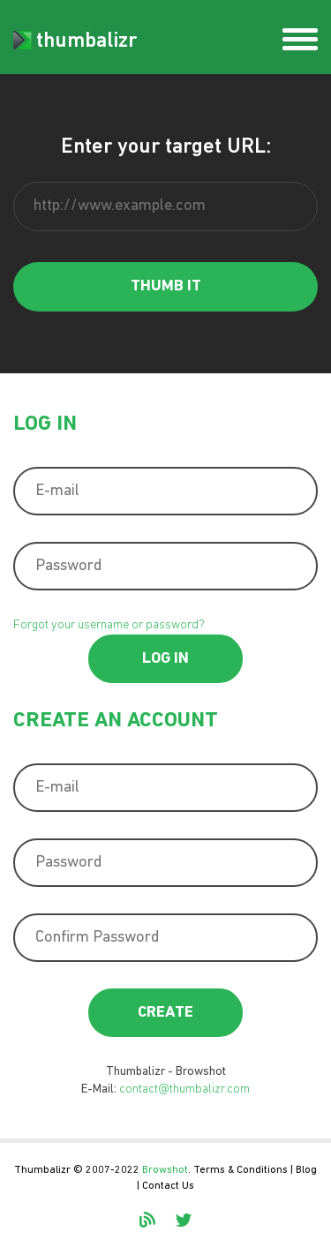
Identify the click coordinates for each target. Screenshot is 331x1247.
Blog (306, 1170)
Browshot (165, 1170)
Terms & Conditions (240, 1170)
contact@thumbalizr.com (184, 1089)
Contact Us (168, 1186)
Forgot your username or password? (109, 625)
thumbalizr (75, 41)
